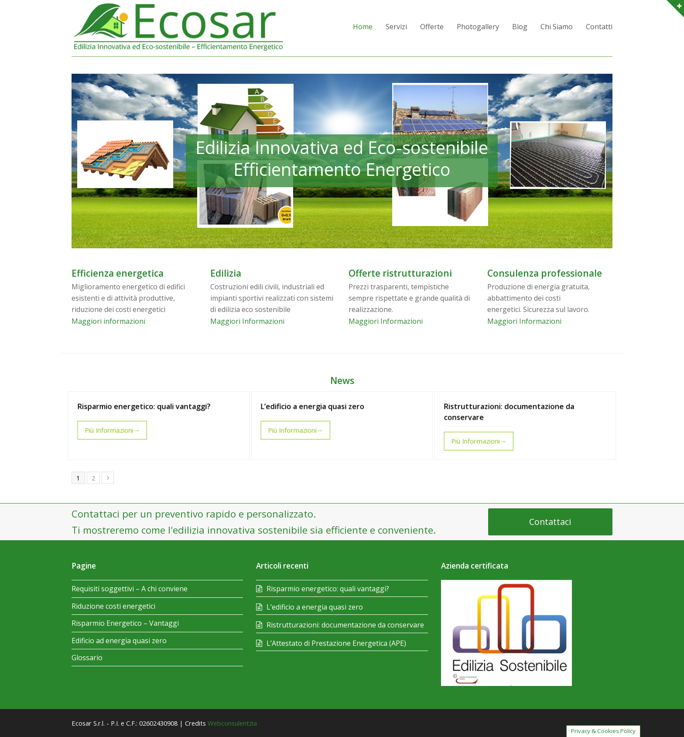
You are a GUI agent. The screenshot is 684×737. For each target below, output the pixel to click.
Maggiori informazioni (108, 321)
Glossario (87, 657)
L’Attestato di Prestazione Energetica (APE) (336, 643)
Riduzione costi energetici (113, 606)
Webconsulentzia (232, 723)
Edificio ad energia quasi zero (119, 640)
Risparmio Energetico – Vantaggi (125, 623)
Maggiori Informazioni (247, 321)
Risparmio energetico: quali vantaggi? (145, 407)
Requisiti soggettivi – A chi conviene (130, 588)
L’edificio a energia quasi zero (315, 407)
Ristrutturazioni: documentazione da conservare (345, 625)
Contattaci (550, 522)
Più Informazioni (115, 429)
